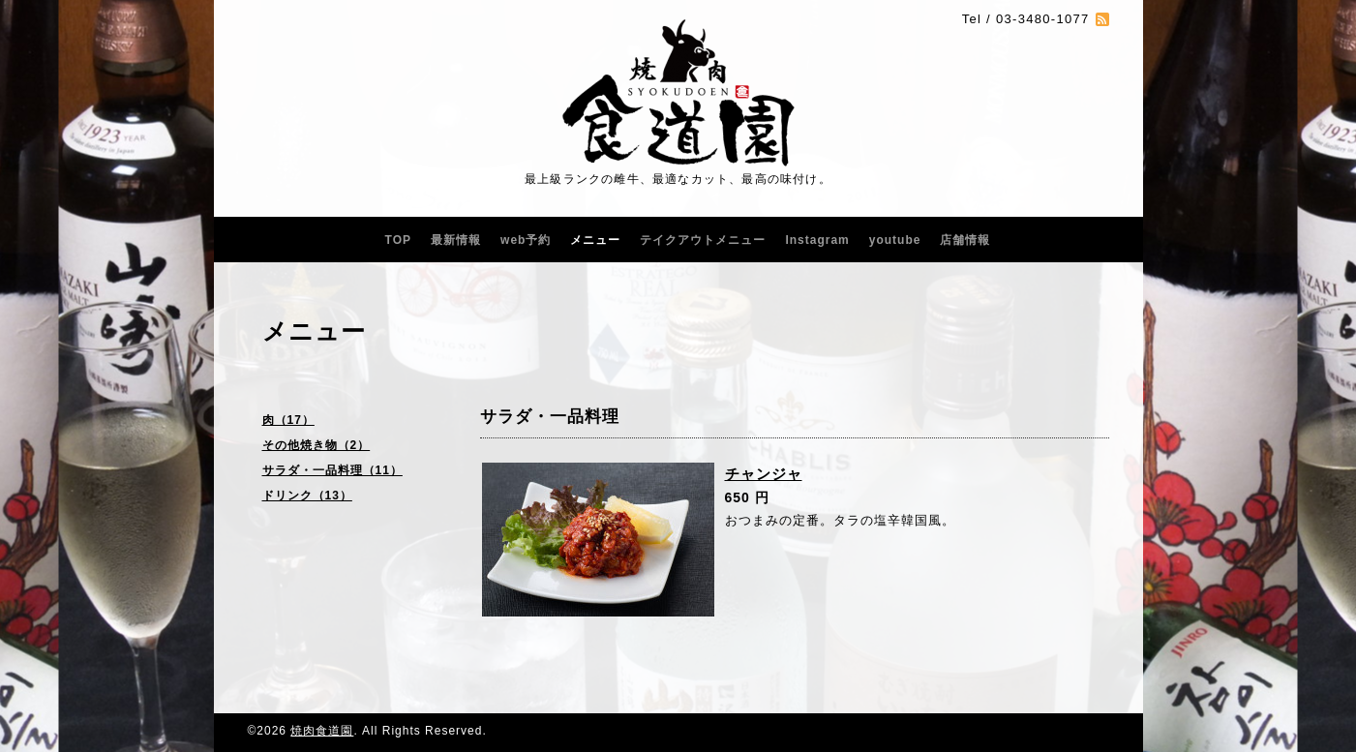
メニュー (595, 240)
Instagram (817, 240)
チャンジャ (763, 474)
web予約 (525, 240)
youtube (895, 240)
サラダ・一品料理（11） (332, 470)
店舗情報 (965, 240)
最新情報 (456, 240)
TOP (398, 240)
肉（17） (288, 420)
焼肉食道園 (321, 730)
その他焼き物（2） (316, 445)
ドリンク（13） (307, 495)
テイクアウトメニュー (703, 240)
